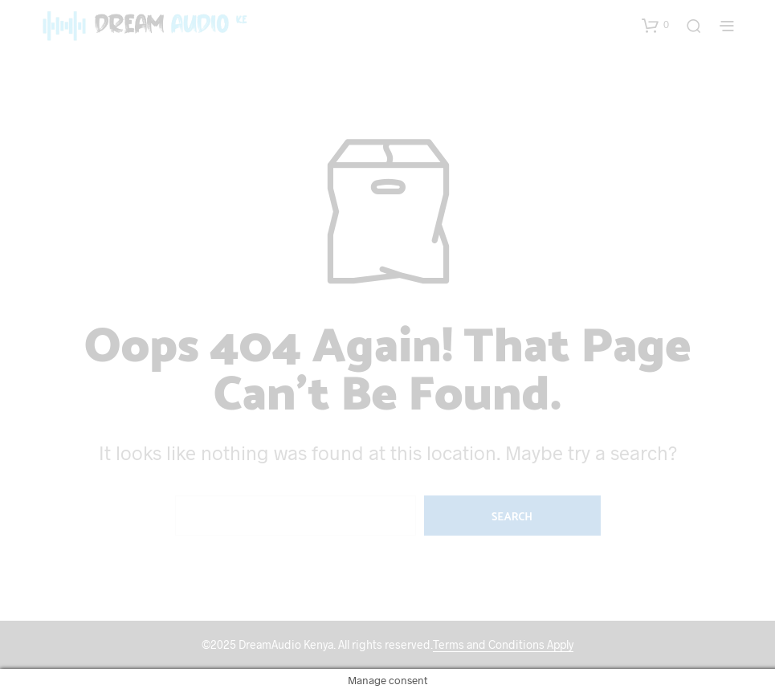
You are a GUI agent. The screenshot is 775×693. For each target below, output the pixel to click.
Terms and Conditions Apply (503, 644)
